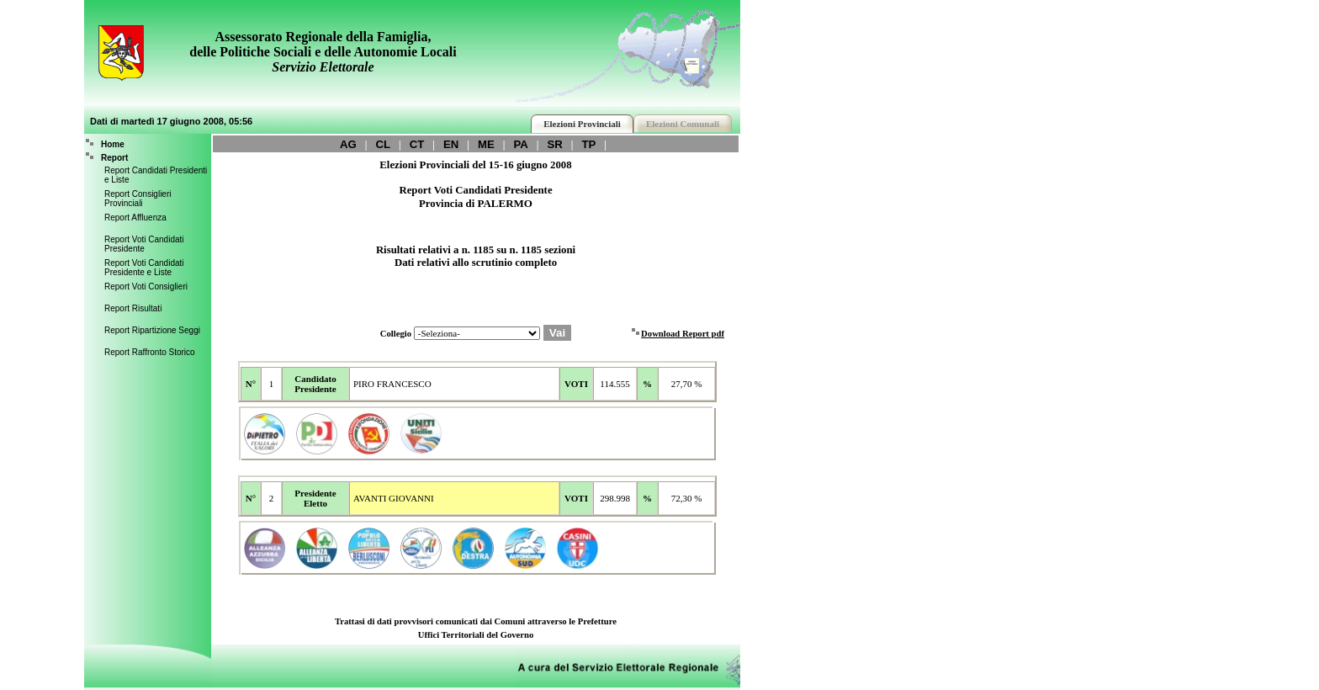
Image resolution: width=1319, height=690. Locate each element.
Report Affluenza (135, 217)
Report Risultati (133, 308)
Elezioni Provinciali (582, 124)
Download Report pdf (682, 333)
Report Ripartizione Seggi (152, 330)
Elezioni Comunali (682, 124)
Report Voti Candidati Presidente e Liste (144, 267)
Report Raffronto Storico (149, 352)
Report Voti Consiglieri (146, 286)
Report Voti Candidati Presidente (144, 244)
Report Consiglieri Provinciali (137, 198)
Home (112, 144)
